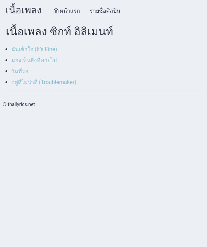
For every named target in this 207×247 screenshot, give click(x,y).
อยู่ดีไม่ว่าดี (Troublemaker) (43, 82)
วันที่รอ (20, 71)
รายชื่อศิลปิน (105, 11)
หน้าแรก (66, 11)
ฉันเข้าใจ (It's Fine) (34, 49)
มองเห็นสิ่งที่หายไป (34, 60)
